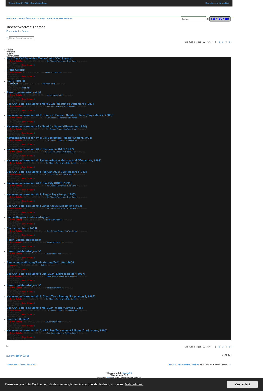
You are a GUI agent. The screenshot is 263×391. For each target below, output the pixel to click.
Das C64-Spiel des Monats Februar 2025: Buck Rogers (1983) (47, 171)
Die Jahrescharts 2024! (22, 228)
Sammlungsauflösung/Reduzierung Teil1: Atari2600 (40, 262)
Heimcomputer (49, 84)
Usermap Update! (18, 319)
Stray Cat (14, 84)
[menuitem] (26, 3)
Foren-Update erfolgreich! (24, 92)
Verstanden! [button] (242, 384)
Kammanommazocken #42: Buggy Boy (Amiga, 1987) (41, 194)
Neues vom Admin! (53, 72)
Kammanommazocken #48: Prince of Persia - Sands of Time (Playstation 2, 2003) (60, 115)
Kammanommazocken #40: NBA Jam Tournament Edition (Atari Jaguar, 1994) (57, 330)
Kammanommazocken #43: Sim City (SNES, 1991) (39, 183)
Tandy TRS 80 (16, 81)
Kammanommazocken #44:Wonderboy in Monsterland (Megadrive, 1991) (54, 160)
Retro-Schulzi (16, 61)
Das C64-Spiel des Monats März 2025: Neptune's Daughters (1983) (50, 103)
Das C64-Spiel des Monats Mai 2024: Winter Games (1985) (45, 307)
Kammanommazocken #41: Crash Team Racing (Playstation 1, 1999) (51, 296)
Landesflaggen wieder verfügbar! (28, 217)
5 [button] (229, 42)
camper (13, 265)
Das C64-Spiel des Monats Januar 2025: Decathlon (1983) (44, 205)
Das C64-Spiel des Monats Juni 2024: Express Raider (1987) (46, 273)
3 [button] (222, 42)
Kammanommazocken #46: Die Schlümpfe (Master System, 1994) (49, 137)
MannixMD (127, 373)
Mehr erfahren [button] (134, 384)
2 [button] (219, 42)
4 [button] (226, 42)
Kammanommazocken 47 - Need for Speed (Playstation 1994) (47, 126)
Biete (43, 265)
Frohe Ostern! (16, 69)
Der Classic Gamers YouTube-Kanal (62, 61)
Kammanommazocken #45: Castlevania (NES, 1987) (40, 149)
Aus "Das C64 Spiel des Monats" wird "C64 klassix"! (40, 58)
